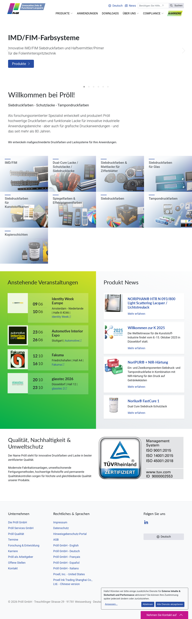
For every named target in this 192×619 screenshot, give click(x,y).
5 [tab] (103, 87)
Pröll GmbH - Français (66, 556)
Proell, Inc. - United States (69, 574)
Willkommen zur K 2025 (146, 328)
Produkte (21, 64)
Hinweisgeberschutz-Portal (70, 534)
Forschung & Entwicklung (23, 545)
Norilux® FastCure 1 (143, 401)
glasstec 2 (59, 388)
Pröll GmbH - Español (66, 562)
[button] (64, 13)
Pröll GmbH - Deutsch (66, 551)
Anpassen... (111, 604)
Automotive (73, 340)
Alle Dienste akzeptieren (170, 604)
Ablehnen (148, 604)
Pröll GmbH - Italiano (66, 568)
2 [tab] (88, 87)
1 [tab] (84, 87)
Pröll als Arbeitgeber (20, 556)
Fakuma (58, 364)
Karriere (13, 551)
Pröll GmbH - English (66, 545)
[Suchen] (153, 5)
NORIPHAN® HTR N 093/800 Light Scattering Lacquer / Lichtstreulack (151, 303)
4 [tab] (98, 87)
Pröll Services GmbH (20, 528)
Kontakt (13, 568)
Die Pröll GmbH (17, 522)
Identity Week (61, 316)
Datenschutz (61, 528)
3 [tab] (93, 87)
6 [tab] (107, 87)
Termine (13, 539)
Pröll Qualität (16, 534)
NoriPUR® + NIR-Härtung (148, 362)
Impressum (60, 522)
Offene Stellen (17, 562)
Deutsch (115, 5)
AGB (56, 539)
